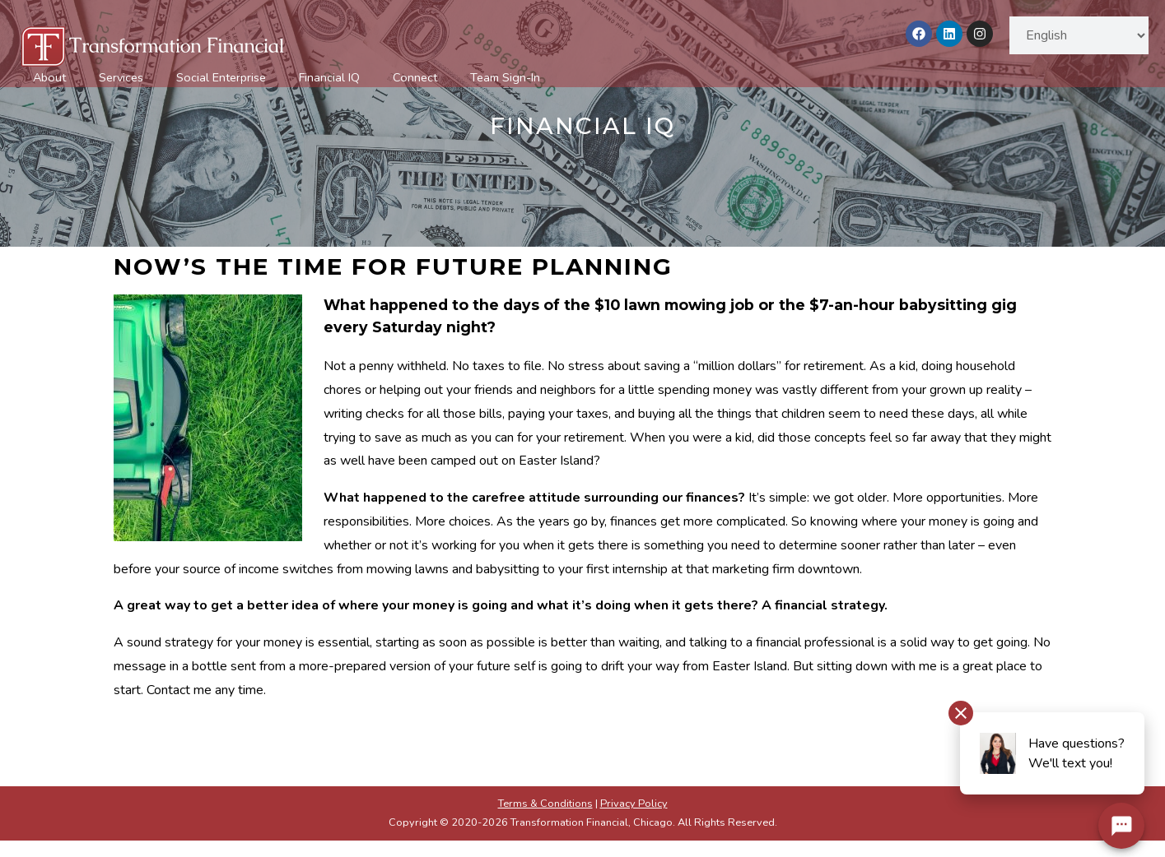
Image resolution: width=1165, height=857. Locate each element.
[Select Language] (1079, 35)
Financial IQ (329, 77)
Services (121, 77)
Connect (415, 77)
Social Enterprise (221, 77)
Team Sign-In (505, 77)
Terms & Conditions (545, 803)
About (49, 77)
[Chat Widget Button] (1121, 826)
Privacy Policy (634, 803)
